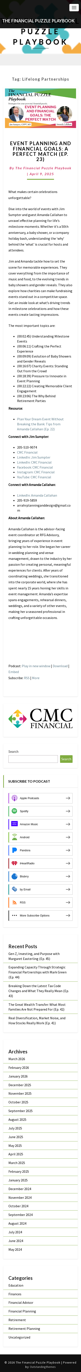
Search (13, 751)
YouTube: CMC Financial (34, 477)
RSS (27, 678)
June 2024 (15, 1241)
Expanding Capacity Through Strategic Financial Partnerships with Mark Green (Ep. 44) (37, 972)
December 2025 (19, 1085)
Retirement (17, 1320)
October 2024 (18, 1206)
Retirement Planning (24, 1328)
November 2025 (20, 1093)
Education (15, 1285)
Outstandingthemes (43, 1367)
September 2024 (20, 1214)
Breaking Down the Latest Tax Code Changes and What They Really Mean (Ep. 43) (38, 991)
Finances (14, 1294)
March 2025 (16, 1163)
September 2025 (20, 1111)
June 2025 (15, 1137)
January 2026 (18, 1076)
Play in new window (36, 666)
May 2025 (15, 1145)
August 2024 (17, 1223)
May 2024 (15, 1249)
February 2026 (18, 1067)
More (36, 678)
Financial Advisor (20, 1302)
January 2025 (18, 1180)
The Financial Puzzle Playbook (43, 168)
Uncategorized (19, 1337)
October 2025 (18, 1102)
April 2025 (15, 1154)
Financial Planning (22, 1311)
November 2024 (20, 1197)
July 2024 (15, 1232)
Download (60, 666)
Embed (13, 672)
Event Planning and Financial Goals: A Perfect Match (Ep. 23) (40, 151)
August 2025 (17, 1119)
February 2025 (18, 1171)
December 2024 (19, 1189)
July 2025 (15, 1128)
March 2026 (16, 1059)
